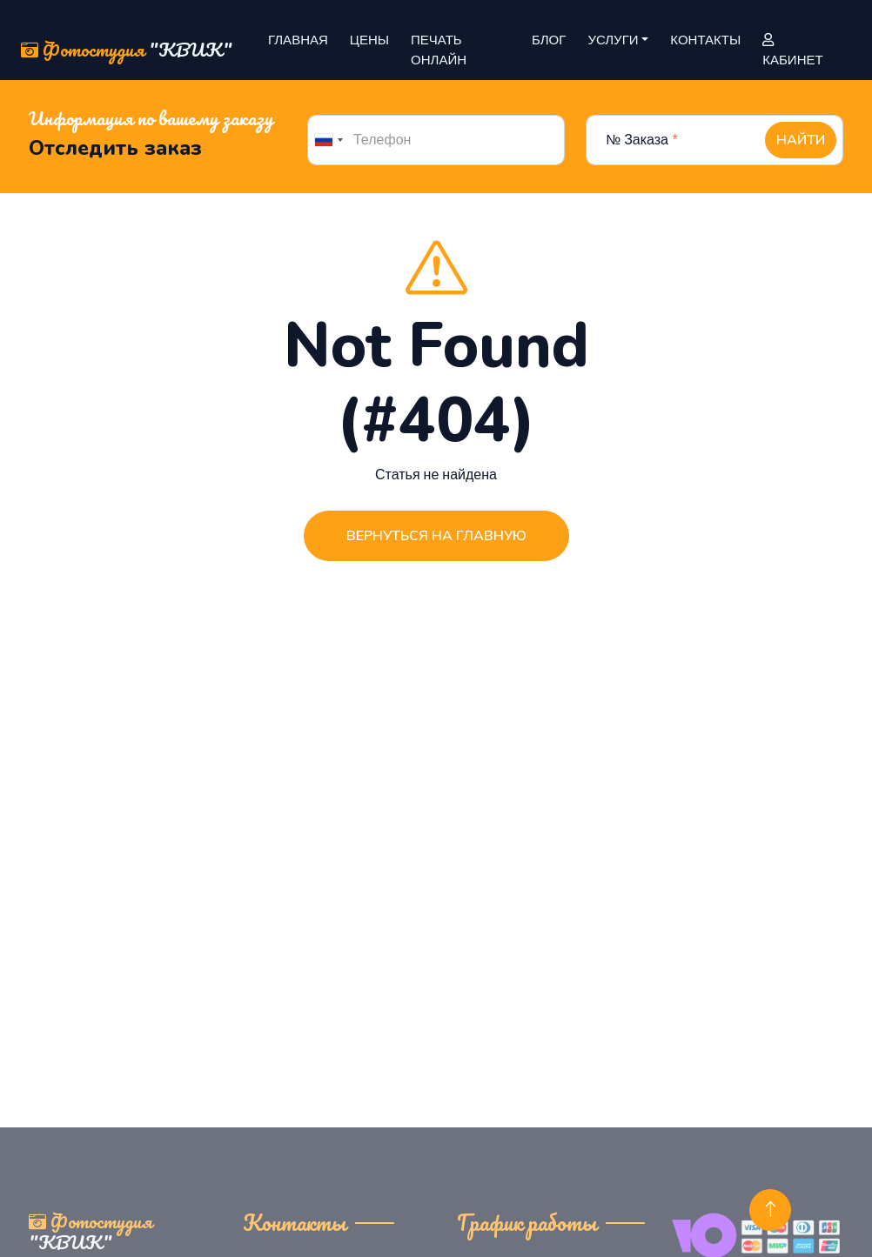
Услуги (612, 40)
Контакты (705, 40)
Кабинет (792, 51)
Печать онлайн (438, 50)
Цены (369, 40)
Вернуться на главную (436, 535)
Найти (800, 140)
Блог (549, 40)
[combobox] (328, 140)
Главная (298, 40)
